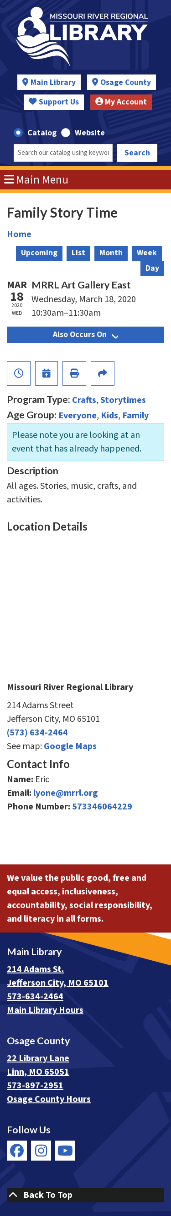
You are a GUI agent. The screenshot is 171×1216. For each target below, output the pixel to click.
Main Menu (36, 180)
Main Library (53, 82)
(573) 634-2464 (37, 732)
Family (135, 415)
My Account (121, 102)
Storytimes (123, 400)
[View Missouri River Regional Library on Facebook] (17, 1151)
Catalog (42, 133)
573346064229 (102, 806)
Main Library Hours (45, 1010)
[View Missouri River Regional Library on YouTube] (65, 1151)
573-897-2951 (35, 1085)
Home (19, 234)
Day (152, 268)
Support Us (54, 102)
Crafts (84, 400)
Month (111, 252)
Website (90, 133)
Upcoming (39, 252)
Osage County (125, 82)
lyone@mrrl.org (65, 793)
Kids (109, 415)
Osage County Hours (49, 1099)
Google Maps (70, 746)
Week (147, 252)
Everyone (77, 415)
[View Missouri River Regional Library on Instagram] (41, 1151)
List (78, 252)
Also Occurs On (85, 334)
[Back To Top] (85, 1195)
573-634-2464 (35, 996)
